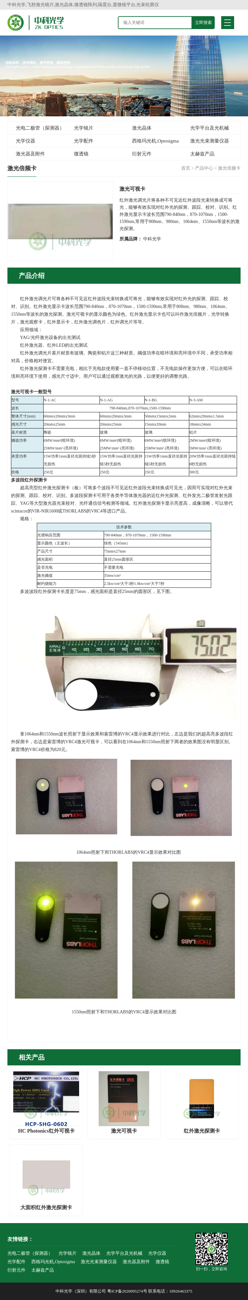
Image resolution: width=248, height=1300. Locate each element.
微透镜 (81, 153)
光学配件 (83, 140)
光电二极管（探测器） (40, 128)
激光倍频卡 (229, 168)
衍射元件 (141, 153)
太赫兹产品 (202, 153)
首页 (185, 168)
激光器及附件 (30, 153)
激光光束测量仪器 (209, 140)
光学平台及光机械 (209, 128)
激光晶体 (141, 128)
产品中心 (204, 168)
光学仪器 (25, 140)
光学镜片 (83, 128)
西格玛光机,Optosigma (155, 140)
